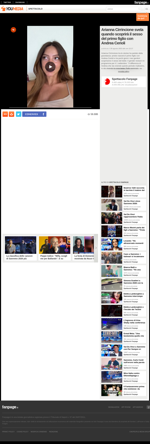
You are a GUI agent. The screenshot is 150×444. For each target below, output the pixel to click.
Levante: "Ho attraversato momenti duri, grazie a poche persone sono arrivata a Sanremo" (134, 242)
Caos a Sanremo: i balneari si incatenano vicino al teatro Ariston (134, 255)
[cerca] (123, 9)
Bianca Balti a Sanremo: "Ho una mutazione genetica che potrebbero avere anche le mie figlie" (133, 268)
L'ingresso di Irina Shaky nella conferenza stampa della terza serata (134, 321)
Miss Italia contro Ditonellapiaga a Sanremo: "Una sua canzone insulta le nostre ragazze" (133, 374)
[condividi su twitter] (18, 114)
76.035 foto (129, 82)
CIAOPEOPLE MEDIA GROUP (139, 431)
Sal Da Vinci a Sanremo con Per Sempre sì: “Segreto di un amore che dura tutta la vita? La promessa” (134, 348)
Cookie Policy (22, 431)
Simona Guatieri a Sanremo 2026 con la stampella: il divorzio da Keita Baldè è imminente (133, 281)
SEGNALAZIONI (113, 407)
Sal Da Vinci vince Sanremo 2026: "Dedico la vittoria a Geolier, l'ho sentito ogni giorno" (133, 202)
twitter (7, 2)
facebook (20, 2)
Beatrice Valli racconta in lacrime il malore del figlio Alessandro (134, 189)
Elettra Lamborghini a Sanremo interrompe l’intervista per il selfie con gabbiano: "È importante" (134, 295)
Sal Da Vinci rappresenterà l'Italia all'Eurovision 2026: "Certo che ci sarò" (133, 215)
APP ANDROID (138, 407)
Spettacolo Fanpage (124, 79)
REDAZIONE (53, 431)
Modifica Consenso (39, 431)
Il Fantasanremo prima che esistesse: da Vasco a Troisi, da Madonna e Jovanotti (134, 387)
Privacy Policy (8, 431)
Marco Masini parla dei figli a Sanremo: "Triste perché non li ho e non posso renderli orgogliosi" (134, 228)
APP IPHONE (126, 407)
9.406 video (117, 82)
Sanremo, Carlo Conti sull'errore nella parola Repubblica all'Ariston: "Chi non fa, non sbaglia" (134, 361)
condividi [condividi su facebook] (31, 114)
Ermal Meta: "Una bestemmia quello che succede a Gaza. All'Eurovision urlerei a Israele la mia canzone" (134, 334)
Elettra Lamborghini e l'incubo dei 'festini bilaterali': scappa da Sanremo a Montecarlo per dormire (134, 308)
